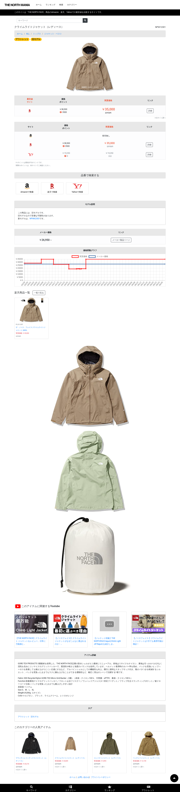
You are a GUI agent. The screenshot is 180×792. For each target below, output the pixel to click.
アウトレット (22, 39)
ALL (28, 34)
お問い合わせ (83, 777)
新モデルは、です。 (31, 218)
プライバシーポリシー (101, 777)
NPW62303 (35, 218)
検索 (61, 5)
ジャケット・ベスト (53, 34)
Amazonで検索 (27, 192)
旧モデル (36, 39)
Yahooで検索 (77, 192)
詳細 (150, 111)
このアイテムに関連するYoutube (40, 606)
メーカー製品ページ (121, 240)
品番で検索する (90, 175)
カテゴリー (72, 5)
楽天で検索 (52, 192)
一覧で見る (39, 293)
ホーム (39, 5)
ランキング (50, 5)
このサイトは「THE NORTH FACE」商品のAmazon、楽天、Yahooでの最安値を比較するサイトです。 (58, 12)
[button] (25, 67)
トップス (37, 34)
